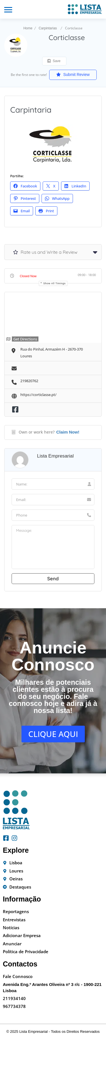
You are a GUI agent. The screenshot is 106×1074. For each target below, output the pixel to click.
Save (54, 61)
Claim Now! (67, 432)
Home (28, 28)
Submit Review (73, 74)
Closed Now (28, 276)
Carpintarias (48, 28)
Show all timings (54, 283)
